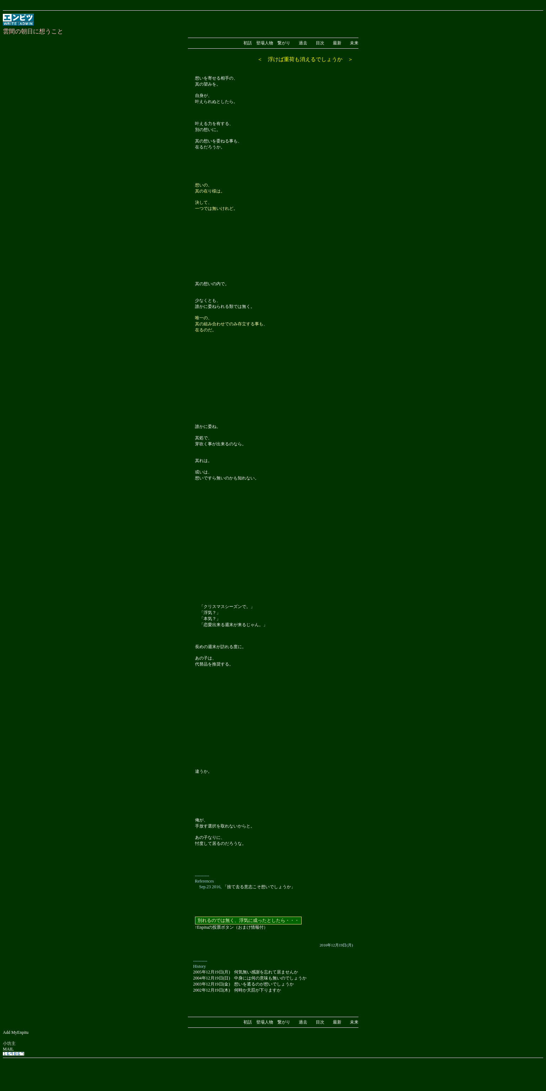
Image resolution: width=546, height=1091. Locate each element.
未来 (354, 42)
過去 (303, 42)
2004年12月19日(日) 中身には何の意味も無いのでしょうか (250, 978)
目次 (320, 42)
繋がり (283, 42)
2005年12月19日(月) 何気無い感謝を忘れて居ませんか (245, 972)
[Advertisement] (273, 1070)
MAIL (8, 1049)
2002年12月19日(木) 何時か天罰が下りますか (237, 990)
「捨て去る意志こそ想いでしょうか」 (259, 886)
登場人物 (264, 42)
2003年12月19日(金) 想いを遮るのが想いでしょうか (243, 984)
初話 (247, 42)
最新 (337, 42)
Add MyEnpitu (15, 1032)
